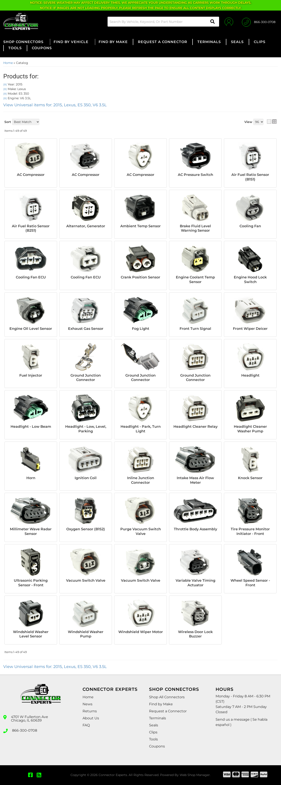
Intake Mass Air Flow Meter (195, 480)
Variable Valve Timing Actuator (195, 582)
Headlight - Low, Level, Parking (85, 428)
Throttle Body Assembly (195, 529)
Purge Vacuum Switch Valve (140, 531)
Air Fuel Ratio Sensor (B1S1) (250, 177)
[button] (163, 22)
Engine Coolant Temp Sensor (195, 279)
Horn (30, 478)
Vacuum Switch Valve (85, 580)
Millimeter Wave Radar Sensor (31, 531)
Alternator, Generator (85, 226)
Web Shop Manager (195, 775)
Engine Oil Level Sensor (30, 329)
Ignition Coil (86, 478)
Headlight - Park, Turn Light (141, 428)
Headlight (250, 375)
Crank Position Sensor (140, 277)
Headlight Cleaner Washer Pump (250, 428)
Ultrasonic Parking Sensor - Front (31, 582)
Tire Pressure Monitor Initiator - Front (250, 531)
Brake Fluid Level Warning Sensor (195, 228)
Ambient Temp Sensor (140, 226)
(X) (5, 84)
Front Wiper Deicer (250, 329)
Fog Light (140, 329)
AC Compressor (31, 175)
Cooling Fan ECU (31, 277)
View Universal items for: (55, 105)
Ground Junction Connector (85, 377)
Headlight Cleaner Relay (195, 426)
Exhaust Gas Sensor (85, 329)
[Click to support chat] (259, 21)
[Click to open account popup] (228, 21)
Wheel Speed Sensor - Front (250, 582)
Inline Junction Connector (140, 480)
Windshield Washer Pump (85, 634)
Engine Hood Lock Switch (250, 279)
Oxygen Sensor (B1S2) (85, 529)
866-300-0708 (24, 730)
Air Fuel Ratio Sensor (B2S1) (31, 228)
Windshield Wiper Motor (140, 632)
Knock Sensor (250, 478)
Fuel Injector (30, 375)
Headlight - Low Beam (31, 426)
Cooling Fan (250, 226)
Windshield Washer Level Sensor (31, 634)
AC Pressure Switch (195, 175)
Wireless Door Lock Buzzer (195, 634)
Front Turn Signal (195, 329)
